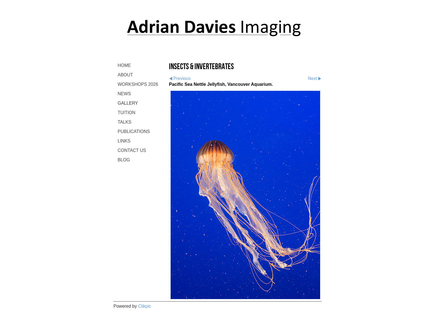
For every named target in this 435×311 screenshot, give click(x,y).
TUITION (126, 112)
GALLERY (128, 103)
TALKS (124, 122)
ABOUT (125, 74)
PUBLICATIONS (134, 131)
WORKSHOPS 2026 (138, 84)
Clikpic (144, 306)
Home (124, 65)
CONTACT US (132, 150)
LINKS (124, 141)
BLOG (124, 159)
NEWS (124, 93)
